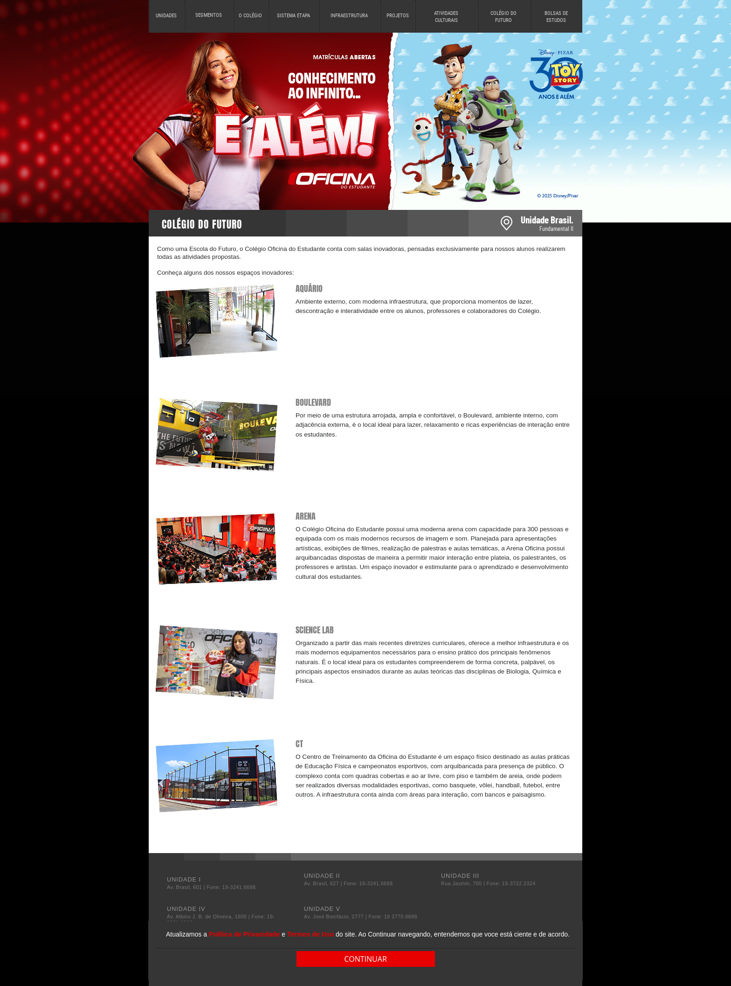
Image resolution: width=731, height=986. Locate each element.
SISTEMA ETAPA (293, 16)
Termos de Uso (310, 934)
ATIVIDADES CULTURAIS (446, 16)
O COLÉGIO (250, 16)
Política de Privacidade (244, 934)
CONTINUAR (365, 959)
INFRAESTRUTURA (349, 16)
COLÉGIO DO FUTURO (503, 16)
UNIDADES (166, 16)
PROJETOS (397, 16)
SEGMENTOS (208, 15)
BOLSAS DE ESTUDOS (556, 16)
